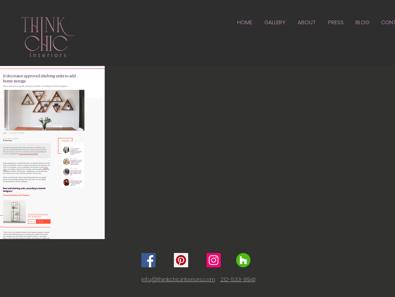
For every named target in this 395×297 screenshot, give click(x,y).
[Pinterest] (181, 260)
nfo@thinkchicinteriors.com (178, 279)
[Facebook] (148, 260)
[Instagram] (213, 260)
